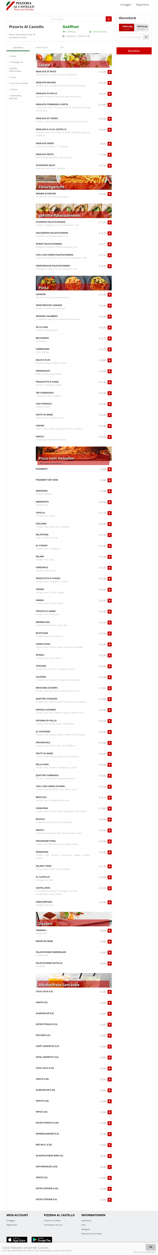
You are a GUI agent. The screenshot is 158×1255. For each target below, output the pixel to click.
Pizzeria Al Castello (52, 1220)
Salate (12, 56)
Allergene (85, 1229)
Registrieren (142, 4)
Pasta (12, 77)
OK (150, 1247)
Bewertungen (42, 47)
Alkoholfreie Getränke (15, 97)
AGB (83, 1224)
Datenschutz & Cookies (91, 1233)
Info (62, 47)
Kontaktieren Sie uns (53, 1224)
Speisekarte (18, 47)
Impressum (86, 1220)
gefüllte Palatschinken (15, 70)
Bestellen (134, 51)
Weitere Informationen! (144, 1252)
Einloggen (126, 4)
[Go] (109, 19)
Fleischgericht (16, 62)
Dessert (13, 89)
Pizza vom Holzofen (18, 83)
